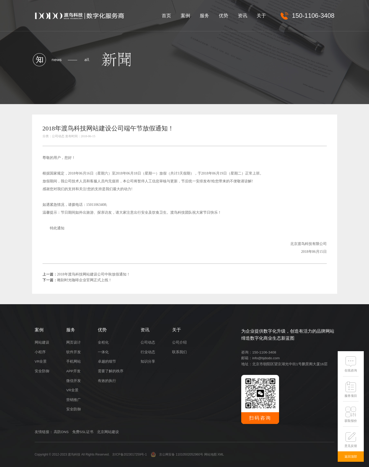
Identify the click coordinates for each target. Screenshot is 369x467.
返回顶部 (350, 456)
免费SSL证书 (83, 432)
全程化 (103, 342)
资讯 (242, 15)
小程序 (40, 352)
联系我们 (179, 352)
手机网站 (73, 361)
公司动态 (148, 342)
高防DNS (61, 432)
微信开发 (73, 381)
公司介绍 (179, 342)
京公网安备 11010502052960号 (177, 454)
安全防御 (42, 371)
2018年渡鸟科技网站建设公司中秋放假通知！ (93, 274)
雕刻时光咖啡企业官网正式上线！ (84, 280)
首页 (166, 15)
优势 (223, 15)
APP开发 (73, 371)
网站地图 (210, 454)
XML (220, 454)
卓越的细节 (107, 361)
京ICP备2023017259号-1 (129, 454)
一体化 (103, 352)
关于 (261, 15)
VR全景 (41, 361)
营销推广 (73, 400)
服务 (204, 15)
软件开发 (73, 352)
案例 (185, 15)
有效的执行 (107, 381)
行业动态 (148, 352)
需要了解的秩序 (110, 371)
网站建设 (42, 342)
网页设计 (73, 342)
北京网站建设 (108, 432)
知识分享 (148, 361)
